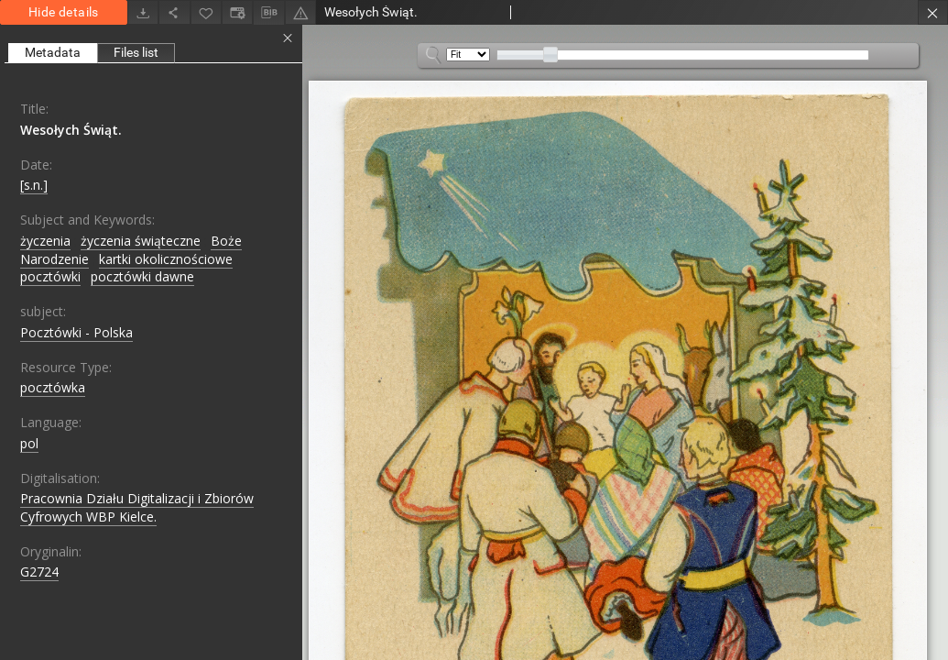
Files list (136, 52)
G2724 (39, 571)
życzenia (45, 240)
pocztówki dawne (142, 276)
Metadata (53, 52)
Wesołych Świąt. (71, 129)
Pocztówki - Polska (76, 332)
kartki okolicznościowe (166, 259)
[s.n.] (34, 184)
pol (29, 443)
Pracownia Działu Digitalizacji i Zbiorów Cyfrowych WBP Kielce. (137, 507)
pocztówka (52, 387)
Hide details (63, 12)
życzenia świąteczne (141, 240)
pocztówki (50, 276)
